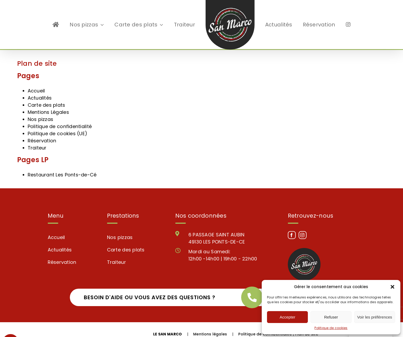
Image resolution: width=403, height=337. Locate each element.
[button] (392, 286)
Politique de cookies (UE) (58, 124)
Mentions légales (210, 324)
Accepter (287, 317)
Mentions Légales (48, 103)
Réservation (42, 131)
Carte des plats (46, 95)
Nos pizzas (41, 110)
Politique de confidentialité (60, 117)
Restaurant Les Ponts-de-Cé (62, 165)
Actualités (40, 88)
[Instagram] (303, 226)
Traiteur (37, 138)
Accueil (36, 81)
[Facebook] (292, 226)
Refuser (331, 317)
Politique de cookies (330, 328)
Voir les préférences (374, 317)
